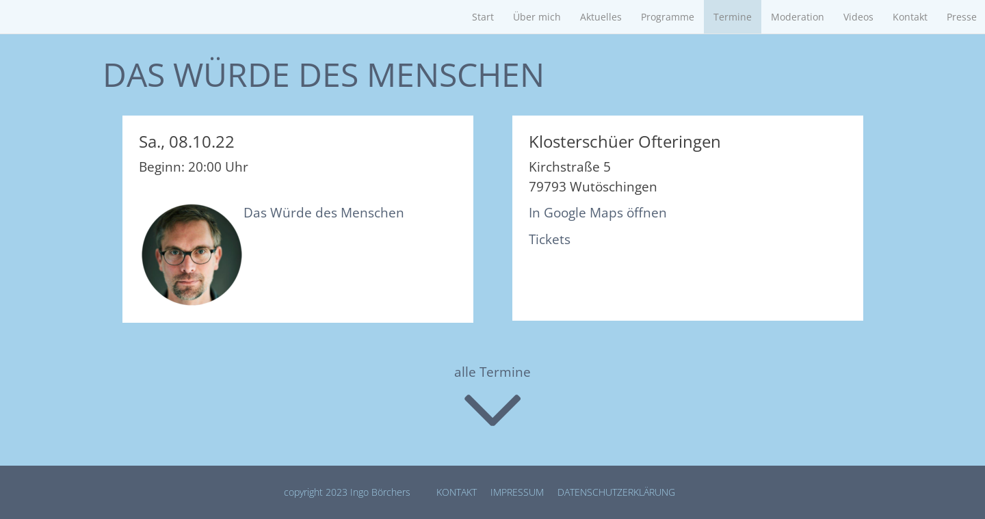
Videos (858, 16)
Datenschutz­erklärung (616, 491)
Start (483, 16)
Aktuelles (601, 16)
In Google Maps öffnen (598, 213)
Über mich (537, 16)
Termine (732, 16)
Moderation (797, 16)
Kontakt (910, 16)
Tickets (549, 239)
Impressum (517, 491)
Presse (962, 16)
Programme (667, 16)
